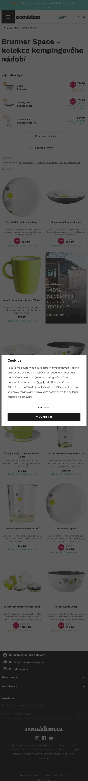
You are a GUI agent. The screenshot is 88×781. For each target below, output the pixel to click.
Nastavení (44, 407)
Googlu (41, 382)
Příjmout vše (44, 417)
